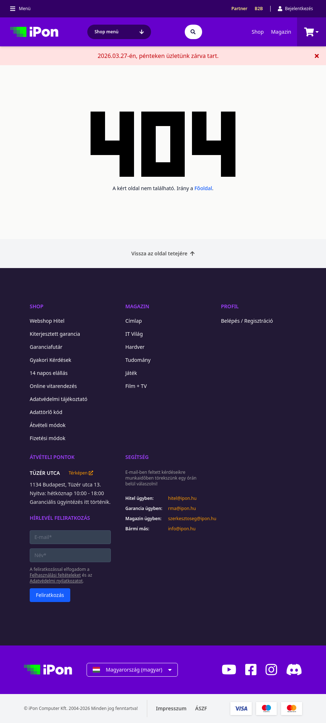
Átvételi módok (48, 425)
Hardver (135, 346)
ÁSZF (201, 708)
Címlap (133, 320)
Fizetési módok (47, 438)
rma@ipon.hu (182, 508)
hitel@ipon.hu (182, 498)
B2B (259, 9)
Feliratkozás (50, 595)
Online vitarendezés (53, 386)
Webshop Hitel (47, 320)
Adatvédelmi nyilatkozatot (56, 581)
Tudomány (138, 359)
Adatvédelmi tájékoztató (58, 399)
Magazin (281, 31)
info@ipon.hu (182, 529)
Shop (258, 31)
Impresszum (171, 708)
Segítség (137, 457)
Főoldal (203, 188)
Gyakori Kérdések (50, 359)
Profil (230, 306)
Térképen (80, 473)
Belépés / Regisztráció (247, 320)
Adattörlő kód (46, 412)
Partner (239, 9)
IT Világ (134, 333)
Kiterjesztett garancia (55, 333)
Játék (131, 372)
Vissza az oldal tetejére (163, 253)
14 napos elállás (49, 372)
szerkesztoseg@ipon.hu (187, 519)
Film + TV (136, 386)
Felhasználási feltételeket (55, 575)
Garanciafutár (46, 346)
